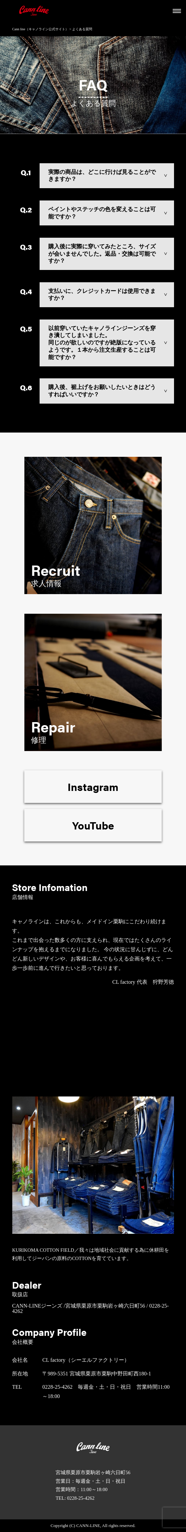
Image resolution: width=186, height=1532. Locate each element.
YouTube (93, 825)
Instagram (93, 786)
